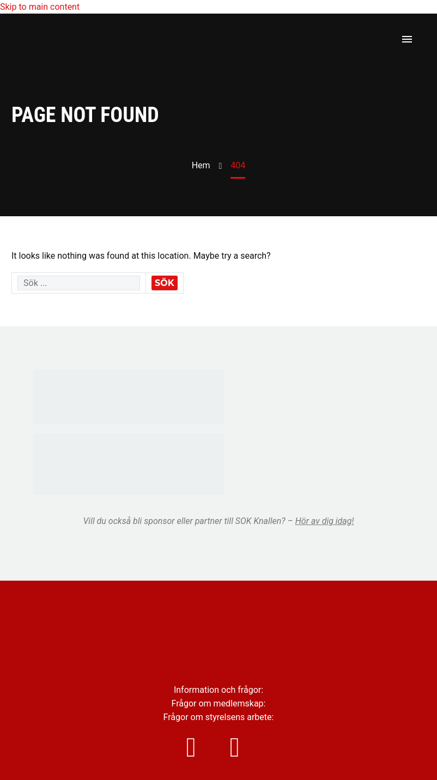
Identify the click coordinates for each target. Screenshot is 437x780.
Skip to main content (40, 7)
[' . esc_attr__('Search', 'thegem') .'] (78, 283)
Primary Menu (407, 39)
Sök (164, 283)
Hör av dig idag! (324, 521)
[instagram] (197, 747)
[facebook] (240, 747)
